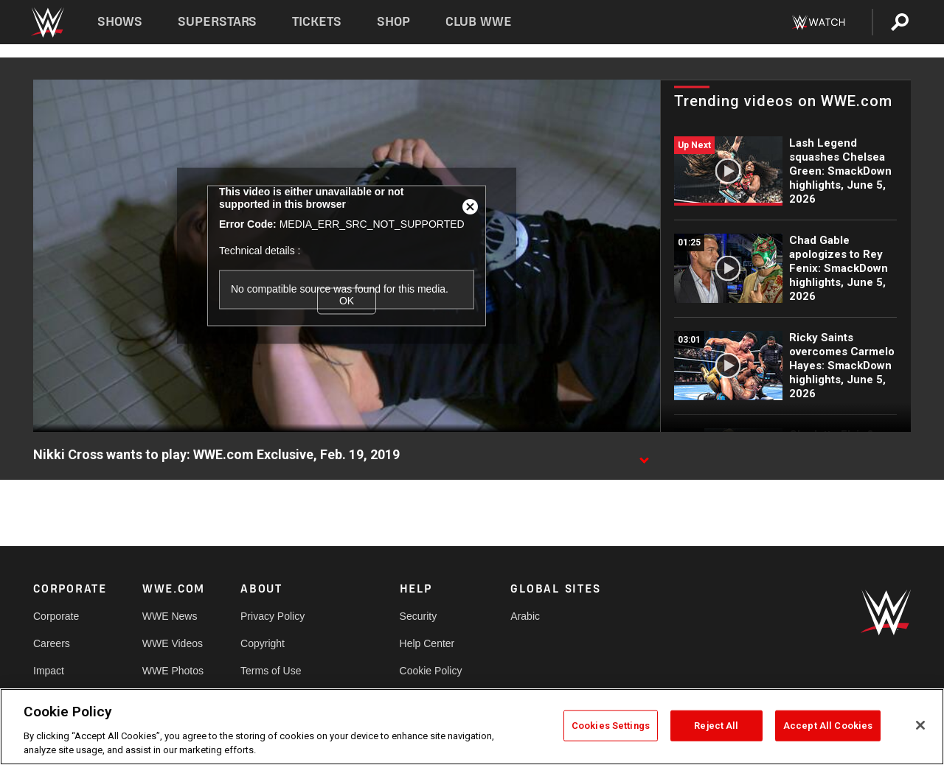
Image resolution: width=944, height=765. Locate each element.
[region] (472, 726)
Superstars (217, 22)
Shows (119, 22)
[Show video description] (644, 455)
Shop (393, 22)
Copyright (262, 643)
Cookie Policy (431, 671)
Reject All (716, 725)
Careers (51, 643)
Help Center (427, 643)
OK (346, 301)
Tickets (316, 22)
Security (418, 616)
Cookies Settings (611, 725)
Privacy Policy (272, 616)
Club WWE (478, 22)
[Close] (920, 725)
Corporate (56, 616)
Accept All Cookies (827, 725)
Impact (48, 671)
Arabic (525, 616)
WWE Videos (172, 643)
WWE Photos (173, 671)
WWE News (170, 616)
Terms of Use (270, 671)
